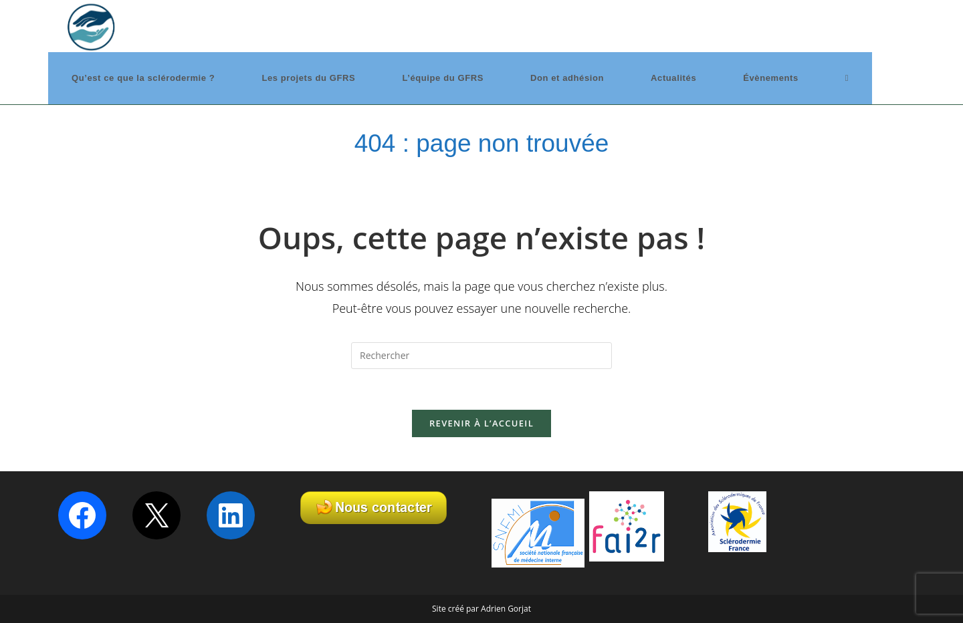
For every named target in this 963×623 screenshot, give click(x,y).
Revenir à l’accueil (481, 423)
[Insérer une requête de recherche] (481, 355)
